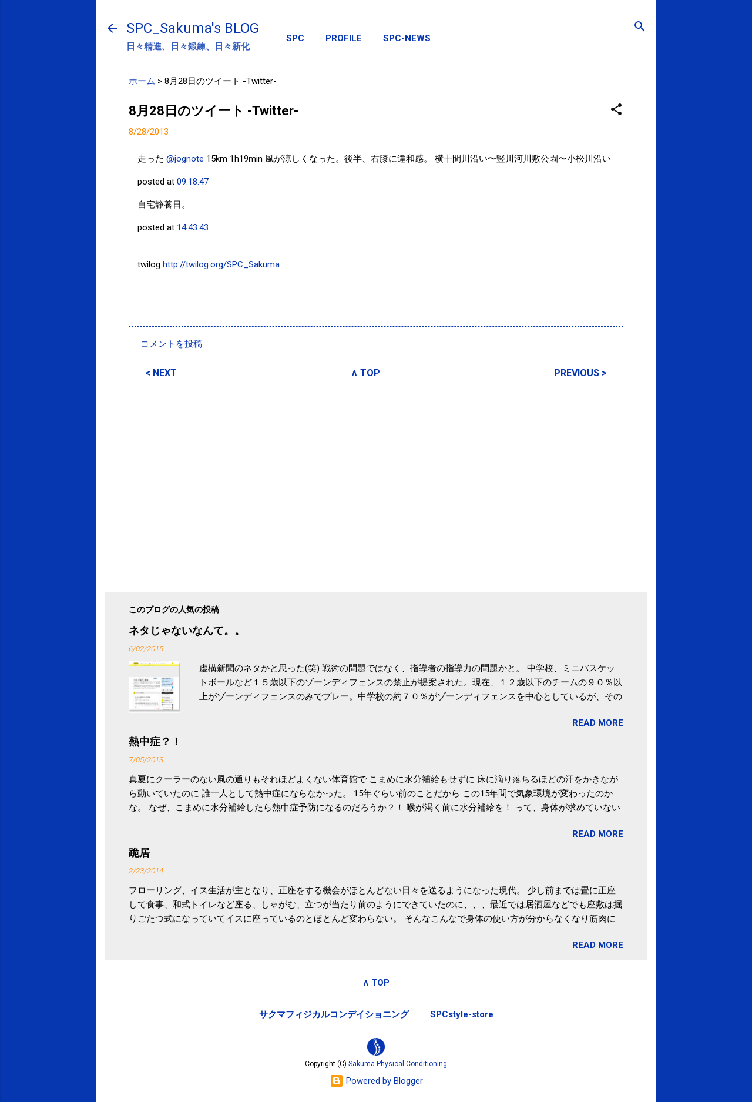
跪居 (139, 852)
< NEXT (161, 373)
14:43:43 (193, 227)
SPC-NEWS (407, 38)
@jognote (185, 158)
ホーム (142, 81)
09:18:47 (193, 181)
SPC (295, 38)
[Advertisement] (376, 478)
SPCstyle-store (462, 1014)
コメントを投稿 (171, 344)
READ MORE (597, 723)
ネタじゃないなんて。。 (187, 630)
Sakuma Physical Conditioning (397, 1064)
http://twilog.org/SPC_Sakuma (221, 264)
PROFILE (343, 38)
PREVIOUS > (580, 373)
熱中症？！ (155, 741)
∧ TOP (365, 373)
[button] (616, 110)
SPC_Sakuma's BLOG (192, 28)
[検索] (640, 27)
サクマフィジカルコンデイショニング (334, 1014)
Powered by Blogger (376, 1081)
